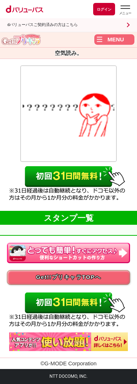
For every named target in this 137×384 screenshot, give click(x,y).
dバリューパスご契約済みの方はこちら (42, 24)
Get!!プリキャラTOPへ (69, 277)
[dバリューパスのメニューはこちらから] (125, 10)
